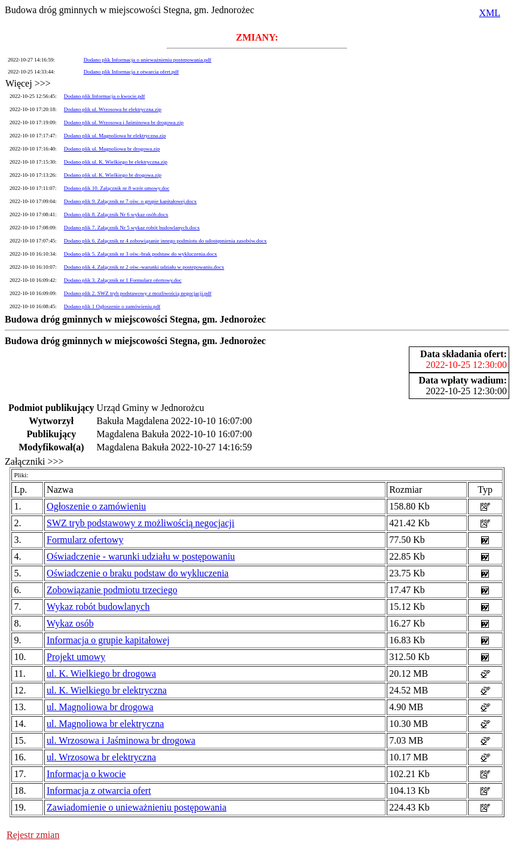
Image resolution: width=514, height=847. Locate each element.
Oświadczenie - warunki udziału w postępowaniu (141, 556)
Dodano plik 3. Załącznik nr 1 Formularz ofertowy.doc (123, 280)
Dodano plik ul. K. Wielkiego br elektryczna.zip (115, 162)
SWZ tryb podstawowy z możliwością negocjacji (140, 523)
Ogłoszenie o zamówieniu (96, 506)
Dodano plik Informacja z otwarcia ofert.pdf (131, 72)
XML (489, 13)
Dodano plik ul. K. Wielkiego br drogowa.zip (112, 175)
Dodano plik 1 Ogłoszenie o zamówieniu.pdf (112, 306)
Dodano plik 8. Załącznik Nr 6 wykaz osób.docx (116, 214)
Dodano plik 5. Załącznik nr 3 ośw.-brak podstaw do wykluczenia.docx (140, 254)
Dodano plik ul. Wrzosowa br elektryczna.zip (112, 109)
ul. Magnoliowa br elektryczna (105, 724)
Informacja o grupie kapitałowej (108, 640)
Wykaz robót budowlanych (98, 607)
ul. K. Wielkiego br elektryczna (107, 690)
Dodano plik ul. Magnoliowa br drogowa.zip (112, 149)
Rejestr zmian (33, 835)
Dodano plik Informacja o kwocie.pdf (104, 96)
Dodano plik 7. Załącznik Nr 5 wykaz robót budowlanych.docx (132, 228)
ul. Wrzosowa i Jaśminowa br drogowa (121, 740)
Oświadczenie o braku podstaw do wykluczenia (137, 573)
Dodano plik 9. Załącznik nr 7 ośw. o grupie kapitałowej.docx (130, 201)
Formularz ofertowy (85, 540)
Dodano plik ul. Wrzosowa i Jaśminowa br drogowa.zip (123, 122)
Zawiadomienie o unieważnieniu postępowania (137, 807)
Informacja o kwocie (86, 774)
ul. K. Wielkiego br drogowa (101, 673)
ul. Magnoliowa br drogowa (100, 707)
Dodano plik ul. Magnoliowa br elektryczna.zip (115, 136)
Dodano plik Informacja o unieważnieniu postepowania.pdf (148, 60)
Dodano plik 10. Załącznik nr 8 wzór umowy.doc (117, 188)
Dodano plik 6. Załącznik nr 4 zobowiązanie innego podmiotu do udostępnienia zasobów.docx (165, 241)
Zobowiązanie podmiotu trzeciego (112, 590)
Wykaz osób (70, 623)
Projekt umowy (76, 657)
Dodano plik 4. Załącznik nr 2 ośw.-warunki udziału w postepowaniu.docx (144, 267)
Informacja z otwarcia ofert (99, 790)
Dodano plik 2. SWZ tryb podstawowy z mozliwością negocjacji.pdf (138, 293)
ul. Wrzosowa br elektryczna (101, 757)
